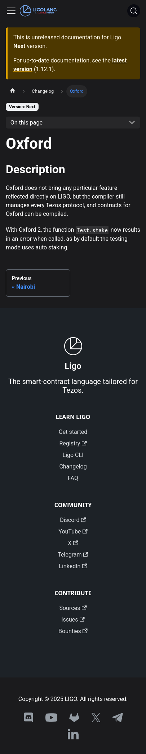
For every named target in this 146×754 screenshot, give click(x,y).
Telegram (73, 554)
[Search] (133, 10)
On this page (26, 122)
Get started (73, 431)
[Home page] (12, 91)
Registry (73, 443)
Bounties (73, 631)
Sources (73, 608)
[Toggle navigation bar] (11, 10)
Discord (73, 520)
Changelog (73, 466)
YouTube (72, 531)
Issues (73, 619)
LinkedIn (73, 566)
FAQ (73, 478)
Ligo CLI (73, 455)
